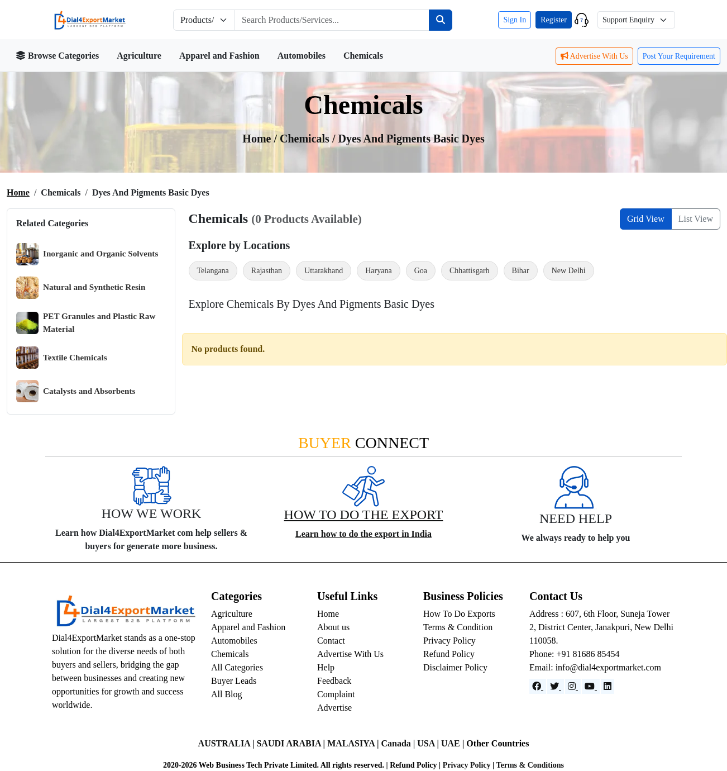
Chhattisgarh (469, 270)
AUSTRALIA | (227, 743)
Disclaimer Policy (455, 667)
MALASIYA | (354, 743)
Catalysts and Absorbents (75, 391)
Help (325, 667)
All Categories (237, 667)
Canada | (399, 743)
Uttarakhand (323, 270)
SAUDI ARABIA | (291, 743)
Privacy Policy (449, 640)
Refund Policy (449, 654)
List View (695, 218)
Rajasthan (266, 270)
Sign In (514, 20)
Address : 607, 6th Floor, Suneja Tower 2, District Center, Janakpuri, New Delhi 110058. (601, 627)
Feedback (334, 681)
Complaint (336, 694)
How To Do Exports (459, 613)
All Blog (226, 694)
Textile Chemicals (61, 357)
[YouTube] (591, 686)
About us (333, 627)
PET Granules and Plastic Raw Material (85, 322)
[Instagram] (573, 686)
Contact (331, 640)
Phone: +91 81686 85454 (574, 654)
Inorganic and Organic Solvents (87, 254)
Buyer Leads (233, 681)
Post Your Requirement (679, 56)
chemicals (306, 138)
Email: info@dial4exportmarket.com (595, 667)
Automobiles (302, 55)
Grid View (645, 218)
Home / (261, 138)
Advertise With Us (594, 56)
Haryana (378, 270)
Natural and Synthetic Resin (81, 288)
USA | (429, 743)
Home (18, 192)
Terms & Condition (457, 627)
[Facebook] (537, 686)
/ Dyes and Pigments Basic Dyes (408, 138)
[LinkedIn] (607, 686)
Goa (420, 270)
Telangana (213, 270)
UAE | (453, 743)
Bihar (520, 270)
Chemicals (363, 55)
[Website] (555, 686)
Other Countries (497, 743)
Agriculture (139, 55)
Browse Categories (57, 55)
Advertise (334, 707)
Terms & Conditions (530, 765)
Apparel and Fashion (219, 55)
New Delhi (569, 270)
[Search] (440, 20)
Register (554, 20)
